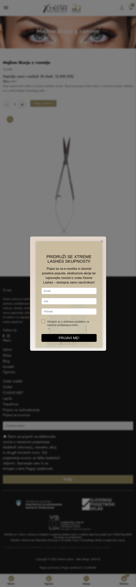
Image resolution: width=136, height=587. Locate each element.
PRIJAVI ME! (69, 338)
